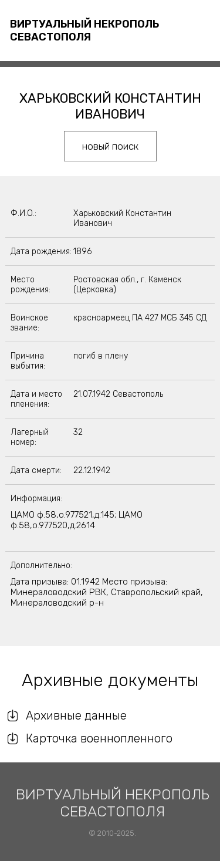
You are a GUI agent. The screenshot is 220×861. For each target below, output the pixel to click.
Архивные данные (76, 715)
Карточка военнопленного (99, 738)
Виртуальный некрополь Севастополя (84, 30)
